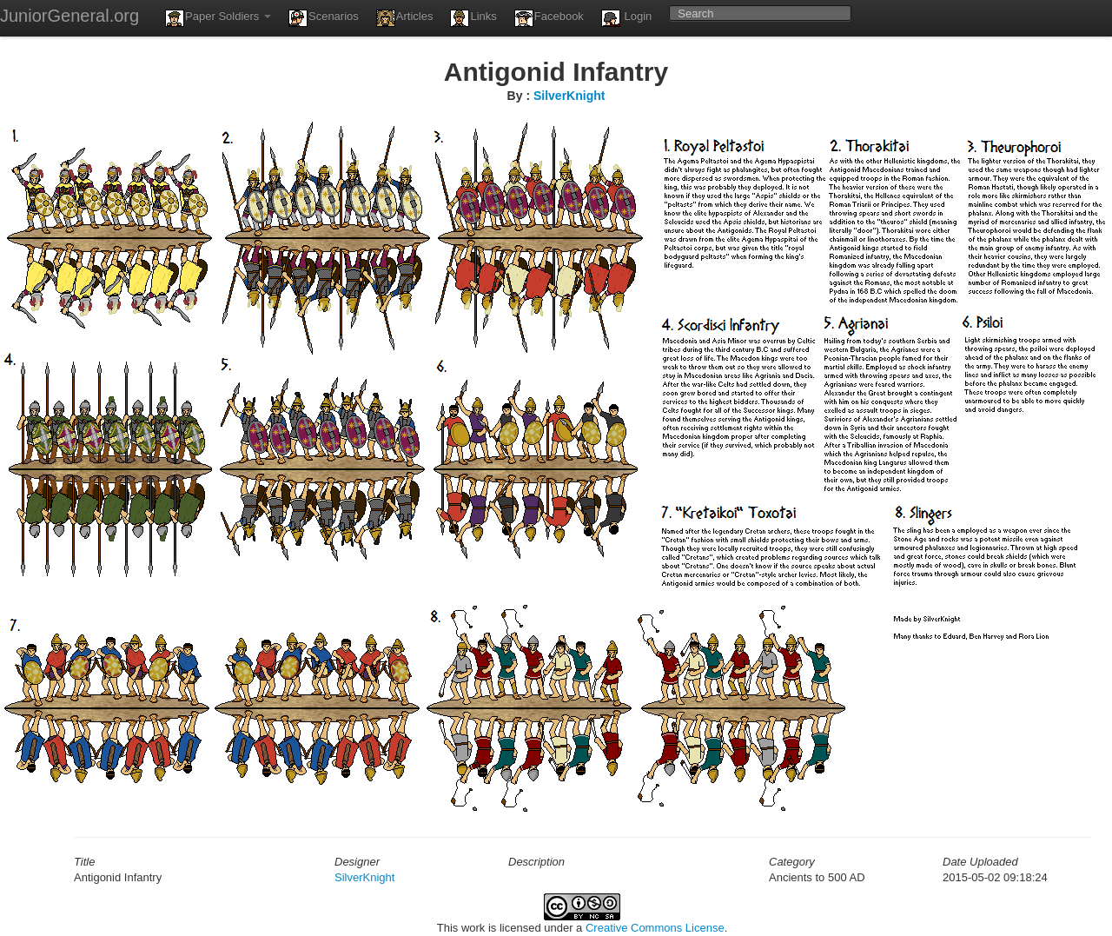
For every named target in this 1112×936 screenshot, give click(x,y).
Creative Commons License (655, 927)
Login (626, 18)
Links (473, 18)
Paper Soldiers (218, 18)
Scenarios (323, 18)
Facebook (549, 18)
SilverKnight (569, 96)
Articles (405, 18)
